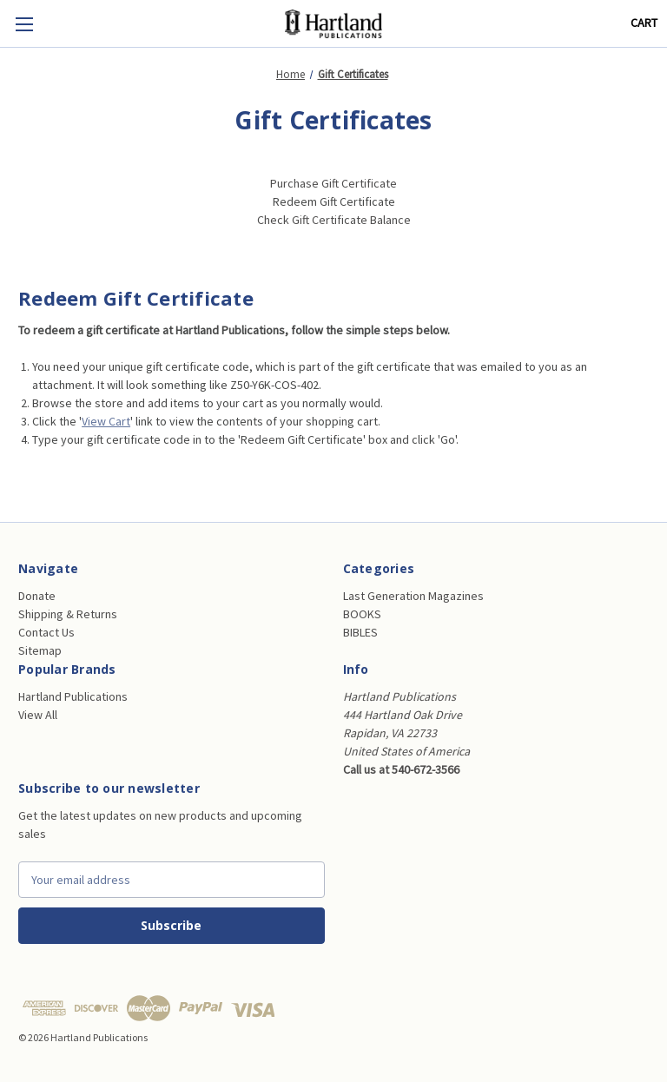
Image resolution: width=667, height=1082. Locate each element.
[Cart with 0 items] (644, 23)
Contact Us (46, 632)
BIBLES (360, 632)
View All (37, 714)
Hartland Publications (73, 696)
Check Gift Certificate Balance (334, 220)
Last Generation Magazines (413, 596)
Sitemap (40, 650)
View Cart (106, 421)
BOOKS (362, 614)
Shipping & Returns (67, 614)
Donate (37, 596)
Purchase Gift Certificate (333, 183)
